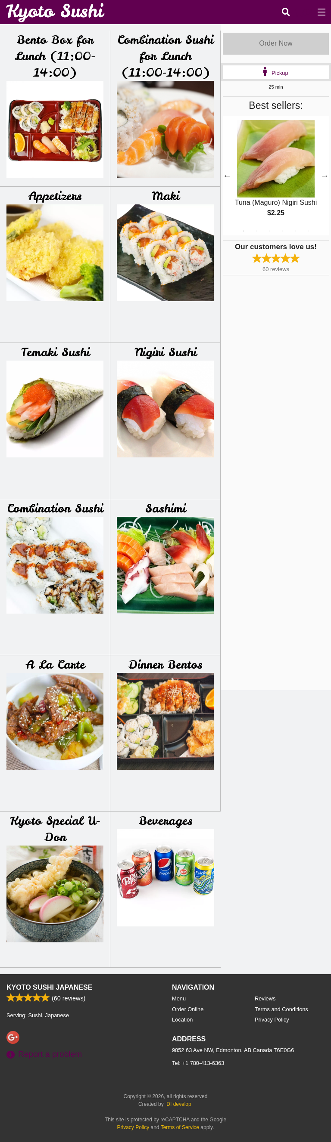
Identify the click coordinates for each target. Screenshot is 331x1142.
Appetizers (55, 196)
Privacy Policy (272, 1019)
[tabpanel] (276, 175)
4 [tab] (282, 231)
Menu (179, 998)
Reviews (265, 998)
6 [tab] (308, 231)
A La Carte (55, 665)
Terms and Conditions (281, 1009)
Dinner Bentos (165, 665)
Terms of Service (180, 1127)
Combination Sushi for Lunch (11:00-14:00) (165, 56)
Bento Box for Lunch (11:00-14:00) (55, 56)
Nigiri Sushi (165, 352)
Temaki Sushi (55, 352)
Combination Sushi (55, 508)
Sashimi (165, 508)
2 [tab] (256, 231)
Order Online (187, 1009)
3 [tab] (269, 231)
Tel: (198, 1063)
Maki (165, 196)
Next (324, 175)
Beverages (166, 821)
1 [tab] (243, 231)
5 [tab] (295, 231)
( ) (303, 12)
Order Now (275, 43)
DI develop (178, 1104)
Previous (227, 175)
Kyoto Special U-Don (55, 829)
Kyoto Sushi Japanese (49, 987)
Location (182, 1019)
